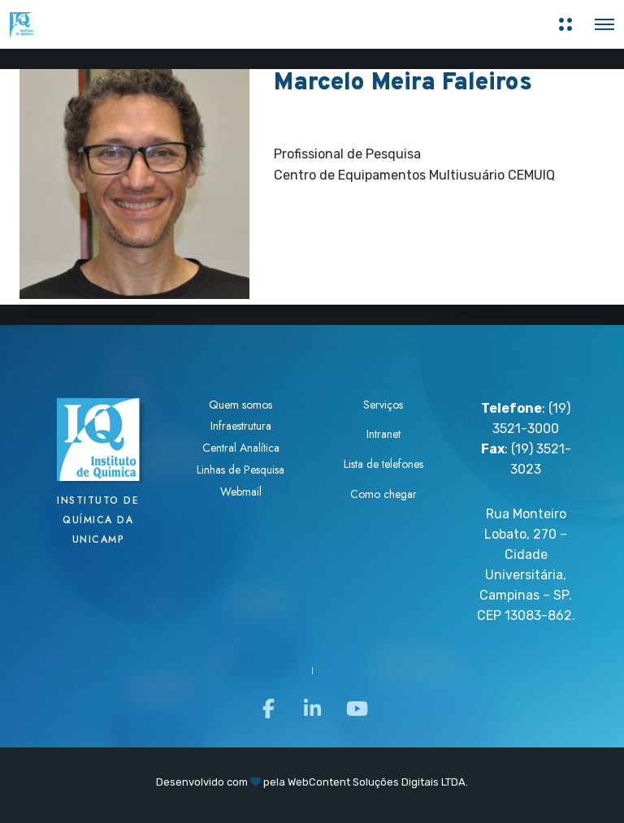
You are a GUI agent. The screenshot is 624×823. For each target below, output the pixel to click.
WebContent (319, 782)
